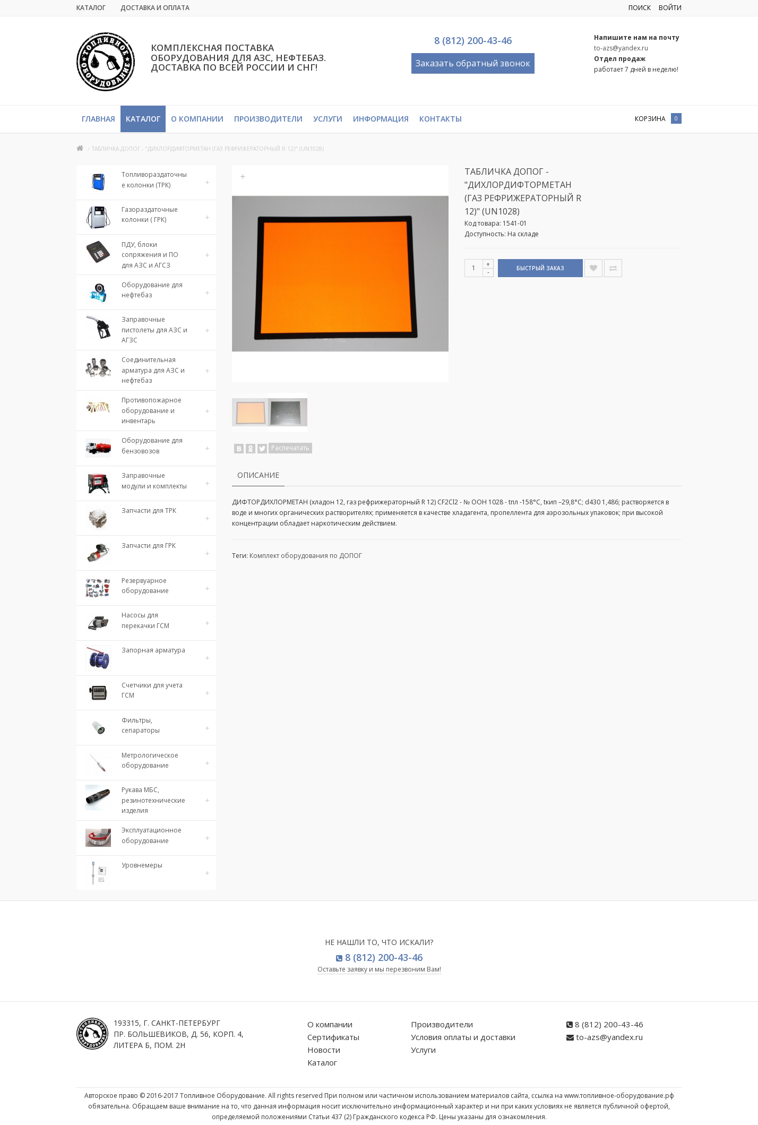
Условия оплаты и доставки (463, 1037)
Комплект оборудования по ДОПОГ (305, 555)
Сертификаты (333, 1037)
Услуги (327, 119)
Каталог (91, 7)
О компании (197, 119)
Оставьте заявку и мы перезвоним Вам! (379, 969)
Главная (98, 119)
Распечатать (290, 447)
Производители (268, 119)
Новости (323, 1049)
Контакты (440, 119)
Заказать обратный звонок (473, 63)
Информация (381, 119)
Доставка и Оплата (155, 7)
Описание (258, 475)
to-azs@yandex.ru (621, 48)
